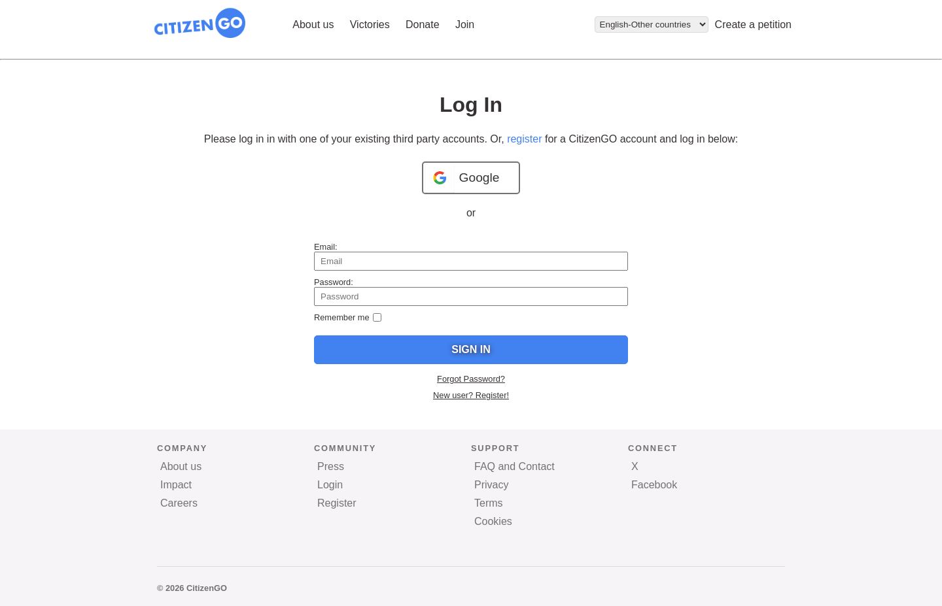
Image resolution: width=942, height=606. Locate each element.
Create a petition (753, 24)
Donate (423, 24)
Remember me (342, 317)
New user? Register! (471, 395)
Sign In (471, 349)
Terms (488, 503)
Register (337, 503)
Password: (333, 282)
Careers (179, 503)
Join (464, 24)
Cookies (493, 521)
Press (330, 466)
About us (313, 24)
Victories (370, 24)
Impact (176, 484)
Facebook (654, 484)
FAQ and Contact (514, 466)
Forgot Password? (471, 379)
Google (479, 177)
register (524, 138)
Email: (326, 247)
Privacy (491, 484)
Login (330, 484)
